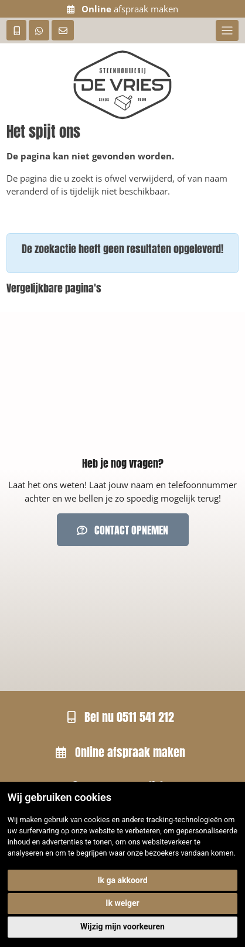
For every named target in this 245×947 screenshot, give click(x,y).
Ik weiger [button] (122, 903)
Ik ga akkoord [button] (122, 880)
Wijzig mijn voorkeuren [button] (122, 926)
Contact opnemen (122, 530)
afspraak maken (122, 9)
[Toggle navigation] (227, 30)
